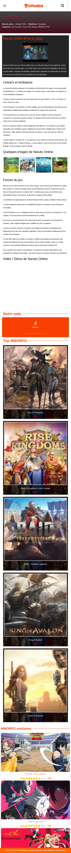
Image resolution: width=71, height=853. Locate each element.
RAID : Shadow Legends (35, 564)
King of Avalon (35, 640)
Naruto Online (13, 38)
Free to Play (26, 27)
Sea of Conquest (35, 412)
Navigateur (42, 24)
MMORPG (42, 27)
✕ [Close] (68, 850)
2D (13, 27)
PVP (48, 27)
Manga (34, 27)
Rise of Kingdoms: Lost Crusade (35, 488)
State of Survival (35, 716)
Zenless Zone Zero (35, 822)
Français (18, 27)
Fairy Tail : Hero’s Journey (35, 774)
